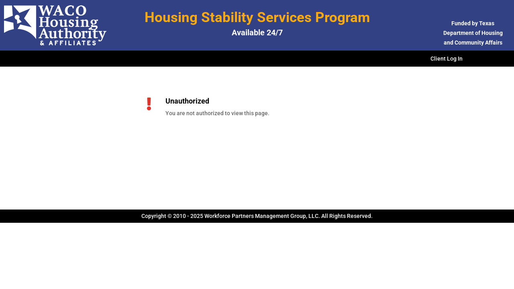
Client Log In (446, 59)
